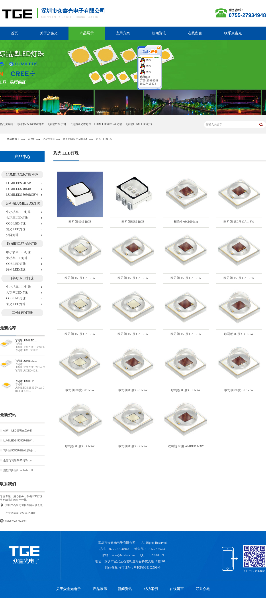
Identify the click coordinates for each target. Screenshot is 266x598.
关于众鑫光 (49, 33)
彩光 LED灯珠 (104, 139)
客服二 (149, 65)
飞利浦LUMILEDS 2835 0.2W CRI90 (27, 340)
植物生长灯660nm (186, 221)
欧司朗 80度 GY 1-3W (238, 334)
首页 (30, 139)
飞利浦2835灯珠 (56, 124)
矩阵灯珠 (12, 235)
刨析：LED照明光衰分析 (17, 430)
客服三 (149, 71)
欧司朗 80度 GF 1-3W (238, 390)
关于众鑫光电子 (68, 589)
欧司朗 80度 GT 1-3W (79, 390)
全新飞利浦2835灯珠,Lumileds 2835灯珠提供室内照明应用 (19, 460)
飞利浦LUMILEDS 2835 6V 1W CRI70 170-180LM (27, 381)
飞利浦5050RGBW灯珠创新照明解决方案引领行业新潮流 (19, 450)
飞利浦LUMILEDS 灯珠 (138, 124)
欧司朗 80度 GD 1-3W (80, 446)
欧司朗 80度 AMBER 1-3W (186, 446)
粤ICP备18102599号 (147, 567)
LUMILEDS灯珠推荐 (22, 174)
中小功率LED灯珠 (18, 212)
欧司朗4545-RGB (79, 221)
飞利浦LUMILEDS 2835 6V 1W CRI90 (27, 360)
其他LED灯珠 (22, 313)
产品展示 (87, 33)
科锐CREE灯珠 (22, 278)
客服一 (149, 59)
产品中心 (48, 139)
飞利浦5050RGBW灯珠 (30, 124)
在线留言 (195, 33)
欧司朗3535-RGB (132, 221)
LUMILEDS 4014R (18, 189)
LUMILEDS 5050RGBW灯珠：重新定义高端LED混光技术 (19, 440)
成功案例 (151, 589)
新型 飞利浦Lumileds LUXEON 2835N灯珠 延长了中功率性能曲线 (19, 470)
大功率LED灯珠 (17, 217)
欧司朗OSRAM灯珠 (74, 139)
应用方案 (123, 33)
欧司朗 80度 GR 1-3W (133, 390)
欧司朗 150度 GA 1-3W (238, 221)
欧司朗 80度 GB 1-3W (133, 446)
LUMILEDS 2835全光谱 (108, 124)
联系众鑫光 (233, 33)
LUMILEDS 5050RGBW (22, 194)
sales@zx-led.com (16, 520)
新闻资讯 (159, 33)
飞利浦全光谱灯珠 (80, 124)
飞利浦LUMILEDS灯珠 (22, 203)
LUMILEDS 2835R (18, 183)
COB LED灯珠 (16, 223)
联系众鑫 (203, 589)
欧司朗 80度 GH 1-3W (186, 390)
